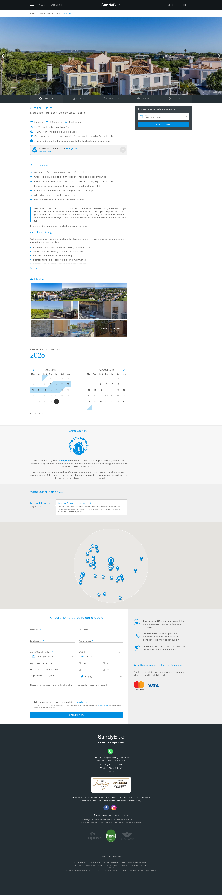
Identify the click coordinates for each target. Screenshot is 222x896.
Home (33, 13)
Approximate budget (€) (44, 675)
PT (190, 5)
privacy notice (103, 705)
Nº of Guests (84, 652)
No (106, 663)
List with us (172, 5)
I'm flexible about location (45, 669)
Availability (111, 98)
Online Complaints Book (111, 857)
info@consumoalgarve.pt (83, 871)
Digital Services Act (137, 823)
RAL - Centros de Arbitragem (135, 863)
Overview (46, 98)
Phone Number (86, 641)
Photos (79, 98)
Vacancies (81, 823)
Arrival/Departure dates (41, 652)
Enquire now (77, 715)
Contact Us (135, 821)
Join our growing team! (111, 816)
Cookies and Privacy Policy (100, 823)
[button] (111, 561)
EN (184, 5)
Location (175, 98)
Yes (82, 663)
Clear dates (36, 413)
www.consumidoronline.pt (108, 871)
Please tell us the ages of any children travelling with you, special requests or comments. (69, 685)
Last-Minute (57, 5)
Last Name (84, 629)
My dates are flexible (42, 663)
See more (35, 268)
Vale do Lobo (52, 13)
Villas (42, 5)
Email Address (37, 641)
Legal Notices (120, 823)
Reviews (143, 98)
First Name (35, 629)
